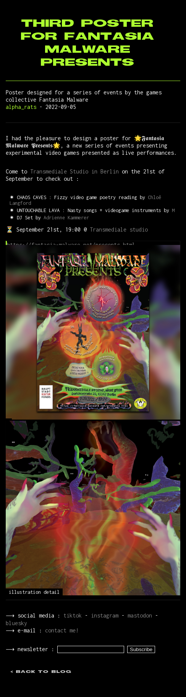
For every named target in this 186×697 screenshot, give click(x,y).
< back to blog (40, 672)
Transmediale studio (119, 229)
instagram (103, 615)
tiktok (71, 615)
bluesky (16, 623)
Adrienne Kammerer (66, 217)
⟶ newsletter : (31, 650)
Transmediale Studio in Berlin (74, 171)
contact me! (60, 630)
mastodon (138, 615)
